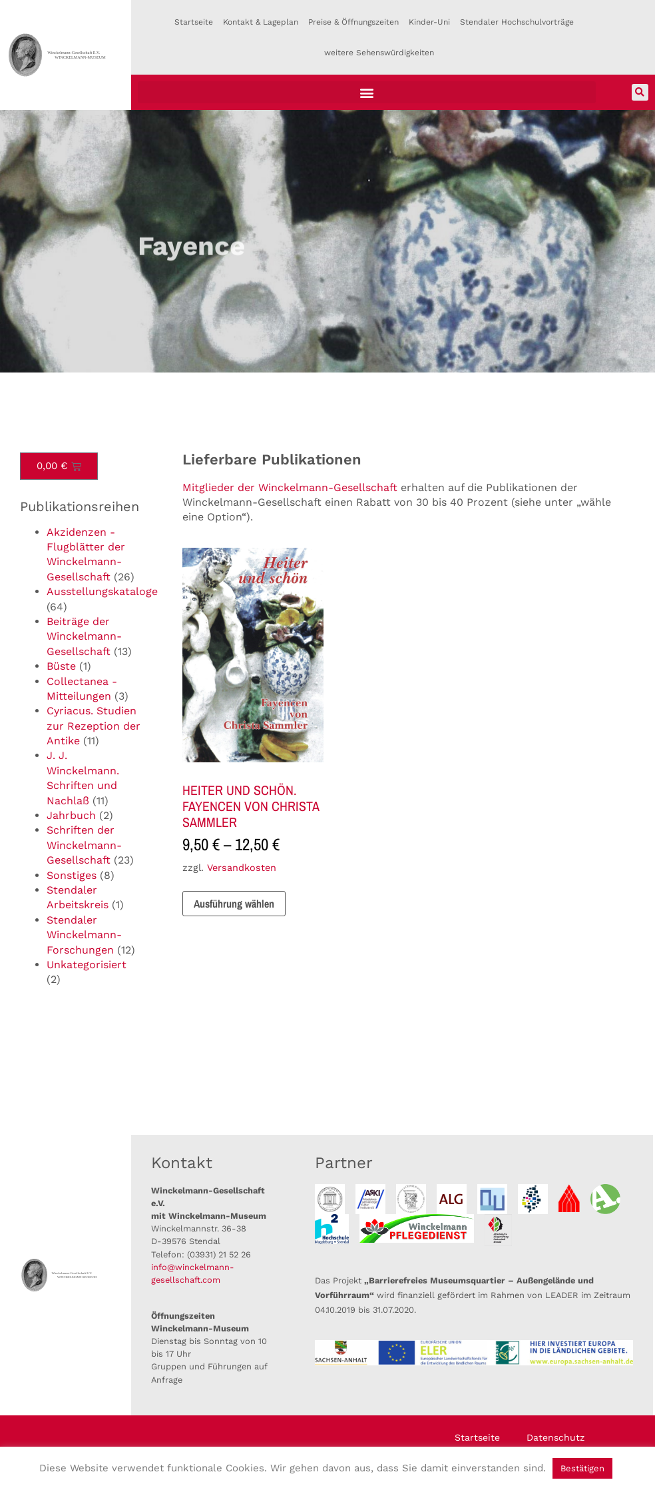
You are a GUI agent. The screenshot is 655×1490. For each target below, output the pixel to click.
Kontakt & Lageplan (260, 22)
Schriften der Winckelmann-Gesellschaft (84, 845)
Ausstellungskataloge (102, 591)
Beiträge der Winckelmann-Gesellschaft (84, 636)
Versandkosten (241, 867)
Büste (61, 666)
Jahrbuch (71, 815)
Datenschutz (555, 1437)
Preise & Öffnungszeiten (353, 22)
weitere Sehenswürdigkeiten (379, 52)
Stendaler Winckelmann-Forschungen (84, 935)
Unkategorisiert (86, 964)
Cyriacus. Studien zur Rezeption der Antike (93, 725)
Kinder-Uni (429, 22)
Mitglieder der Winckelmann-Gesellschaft (289, 487)
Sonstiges (72, 875)
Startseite (193, 22)
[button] (367, 92)
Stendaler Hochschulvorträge (517, 22)
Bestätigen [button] (582, 1468)
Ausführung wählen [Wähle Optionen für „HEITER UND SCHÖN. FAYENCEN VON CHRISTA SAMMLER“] (234, 903)
